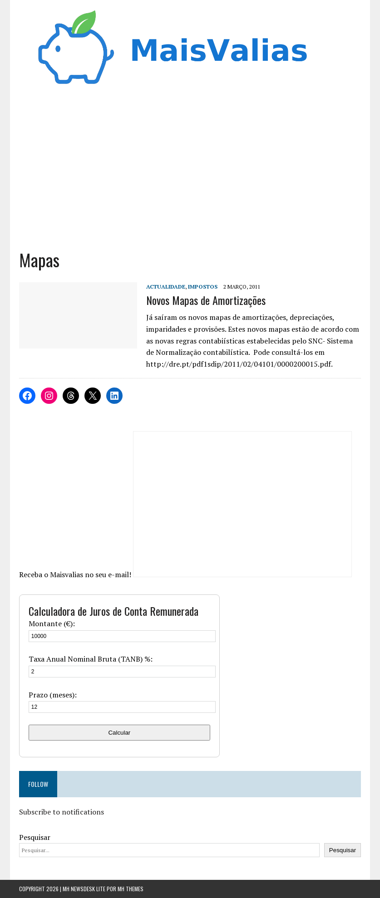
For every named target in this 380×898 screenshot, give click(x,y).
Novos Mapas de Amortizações (206, 300)
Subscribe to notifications (61, 812)
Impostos (202, 286)
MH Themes (130, 889)
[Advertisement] (190, 171)
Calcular (119, 732)
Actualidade (165, 286)
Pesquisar (34, 837)
